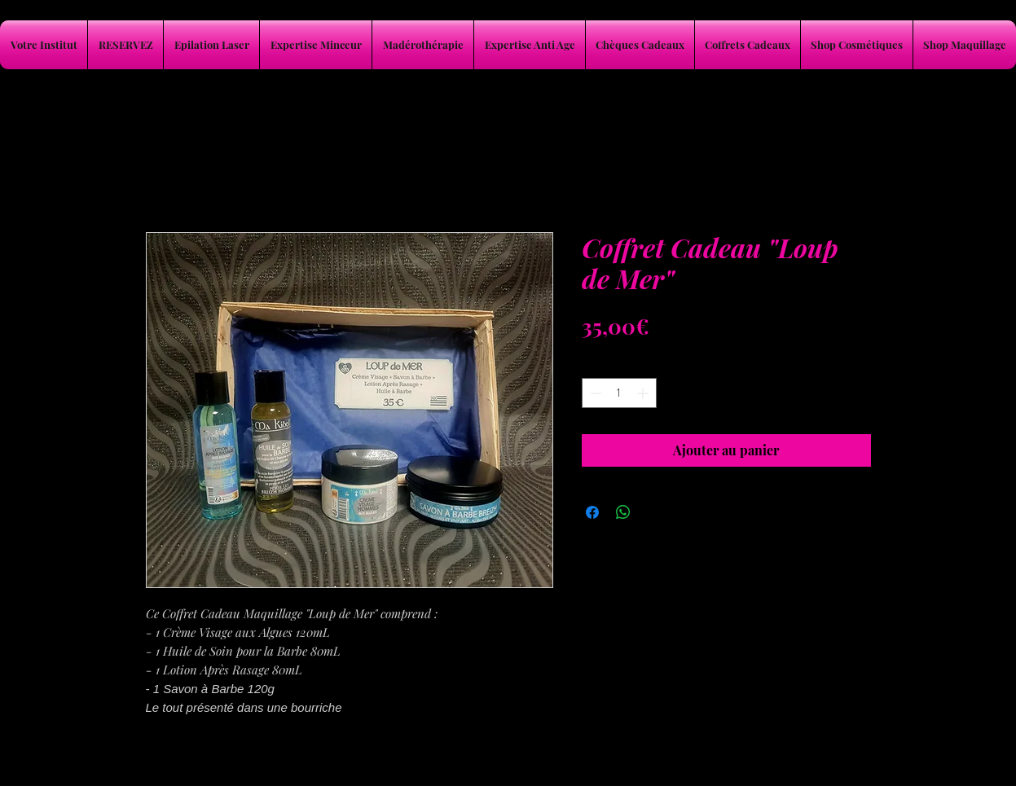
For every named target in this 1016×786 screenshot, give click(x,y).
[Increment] (644, 393)
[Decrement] (594, 393)
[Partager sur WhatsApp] (623, 512)
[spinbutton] (619, 393)
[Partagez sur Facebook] (592, 512)
